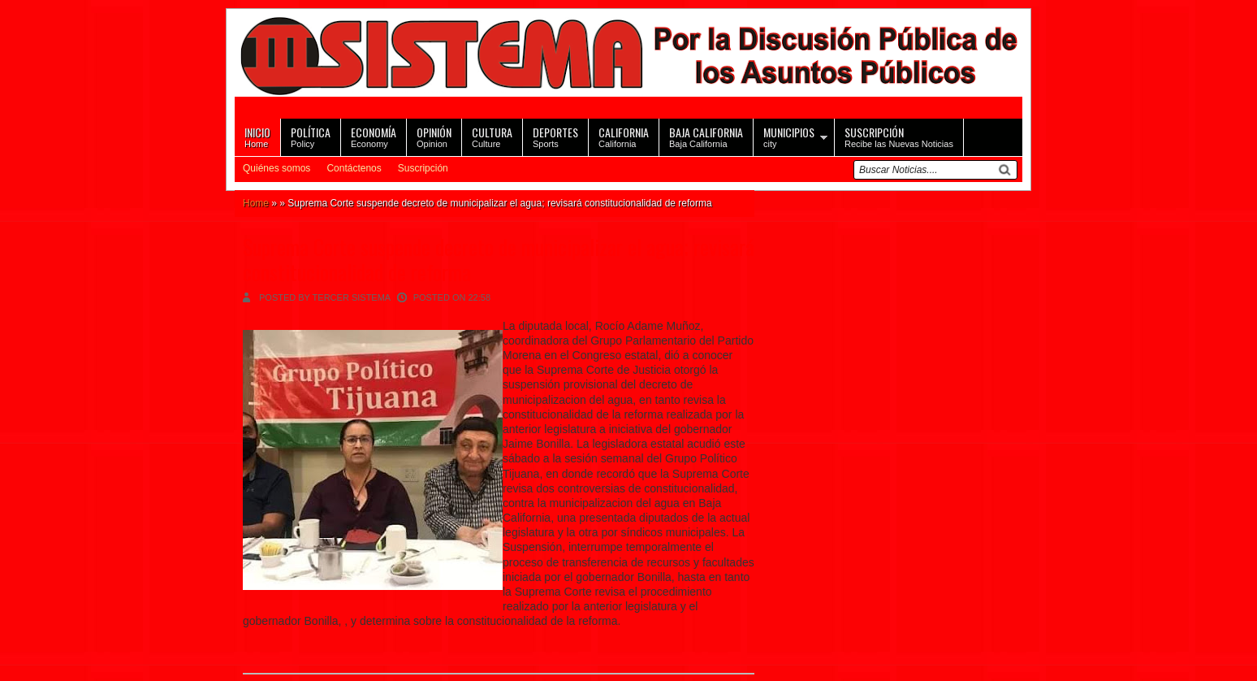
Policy (310, 136)
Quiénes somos (276, 168)
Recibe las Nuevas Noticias (898, 136)
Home (257, 136)
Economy (373, 136)
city (788, 136)
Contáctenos (353, 168)
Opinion (434, 136)
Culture (492, 136)
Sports (555, 136)
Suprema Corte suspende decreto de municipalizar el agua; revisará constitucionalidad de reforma (498, 259)
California (623, 136)
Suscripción (423, 168)
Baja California (706, 136)
